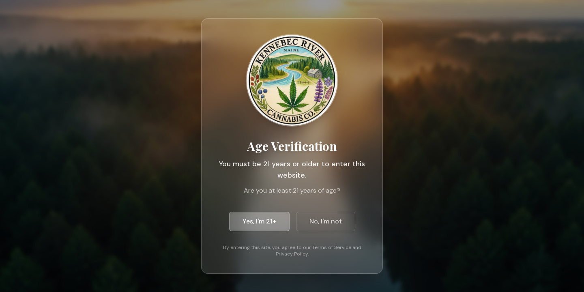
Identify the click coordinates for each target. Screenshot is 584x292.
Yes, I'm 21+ (259, 221)
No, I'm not (325, 221)
